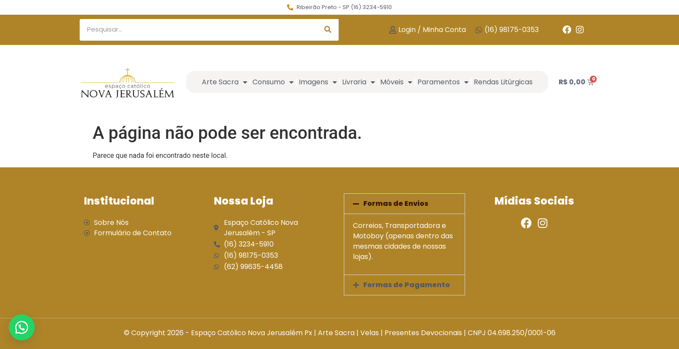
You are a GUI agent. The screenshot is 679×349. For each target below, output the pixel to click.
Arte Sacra (224, 82)
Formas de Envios (395, 203)
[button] (404, 204)
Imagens (318, 82)
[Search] (328, 30)
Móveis (396, 82)
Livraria (358, 82)
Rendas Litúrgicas (503, 82)
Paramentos (443, 82)
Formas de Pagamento (406, 285)
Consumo (273, 82)
